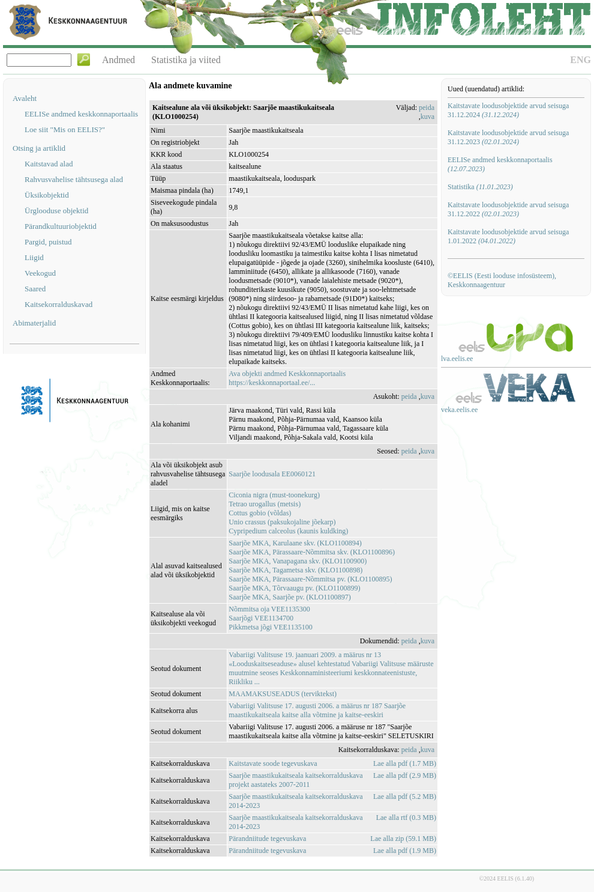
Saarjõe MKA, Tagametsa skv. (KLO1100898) (295, 570)
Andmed (118, 60)
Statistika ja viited (186, 60)
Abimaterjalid (34, 322)
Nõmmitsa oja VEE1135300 (269, 609)
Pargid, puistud (48, 241)
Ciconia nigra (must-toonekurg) (274, 495)
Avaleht (25, 98)
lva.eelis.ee (457, 358)
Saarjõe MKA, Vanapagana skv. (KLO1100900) (298, 561)
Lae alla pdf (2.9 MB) (404, 775)
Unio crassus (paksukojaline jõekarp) (282, 522)
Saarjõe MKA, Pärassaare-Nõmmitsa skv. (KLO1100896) (312, 552)
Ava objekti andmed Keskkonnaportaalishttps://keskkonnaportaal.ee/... (287, 378)
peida (426, 107)
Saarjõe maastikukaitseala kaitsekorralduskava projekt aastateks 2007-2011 (295, 780)
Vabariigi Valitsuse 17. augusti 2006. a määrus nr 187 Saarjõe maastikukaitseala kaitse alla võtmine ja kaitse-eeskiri (317, 710)
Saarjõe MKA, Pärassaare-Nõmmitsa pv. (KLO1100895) (310, 579)
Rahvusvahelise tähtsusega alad (74, 179)
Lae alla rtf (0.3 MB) (406, 817)
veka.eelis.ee (459, 409)
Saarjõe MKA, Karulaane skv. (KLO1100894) (295, 543)
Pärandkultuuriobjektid (61, 226)
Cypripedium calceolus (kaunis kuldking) (288, 531)
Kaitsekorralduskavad (58, 304)
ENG (580, 60)
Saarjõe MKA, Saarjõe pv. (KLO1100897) (289, 597)
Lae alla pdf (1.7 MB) (404, 763)
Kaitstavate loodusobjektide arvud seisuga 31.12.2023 (508, 137)
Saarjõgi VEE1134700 (261, 618)
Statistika (480, 187)
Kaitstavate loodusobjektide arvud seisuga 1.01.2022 (508, 236)
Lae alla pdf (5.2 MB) (404, 796)
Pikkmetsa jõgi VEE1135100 (270, 627)
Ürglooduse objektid (56, 210)
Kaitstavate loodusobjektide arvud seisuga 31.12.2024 (508, 110)
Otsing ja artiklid (39, 148)
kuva (427, 116)
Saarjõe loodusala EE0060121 (272, 474)
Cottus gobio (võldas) (260, 513)
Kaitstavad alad (49, 163)
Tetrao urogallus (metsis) (265, 504)
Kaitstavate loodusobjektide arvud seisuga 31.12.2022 (508, 209)
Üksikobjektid (47, 194)
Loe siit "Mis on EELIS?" (65, 129)
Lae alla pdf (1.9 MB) (404, 850)
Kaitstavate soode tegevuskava (273, 763)
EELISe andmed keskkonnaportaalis (81, 113)
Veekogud (40, 273)
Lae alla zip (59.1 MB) (403, 838)
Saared (35, 288)
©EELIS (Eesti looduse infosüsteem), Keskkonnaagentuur (502, 280)
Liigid (34, 257)
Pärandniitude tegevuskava (267, 838)
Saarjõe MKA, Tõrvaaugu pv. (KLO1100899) (294, 588)
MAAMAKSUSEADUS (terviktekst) (283, 694)
